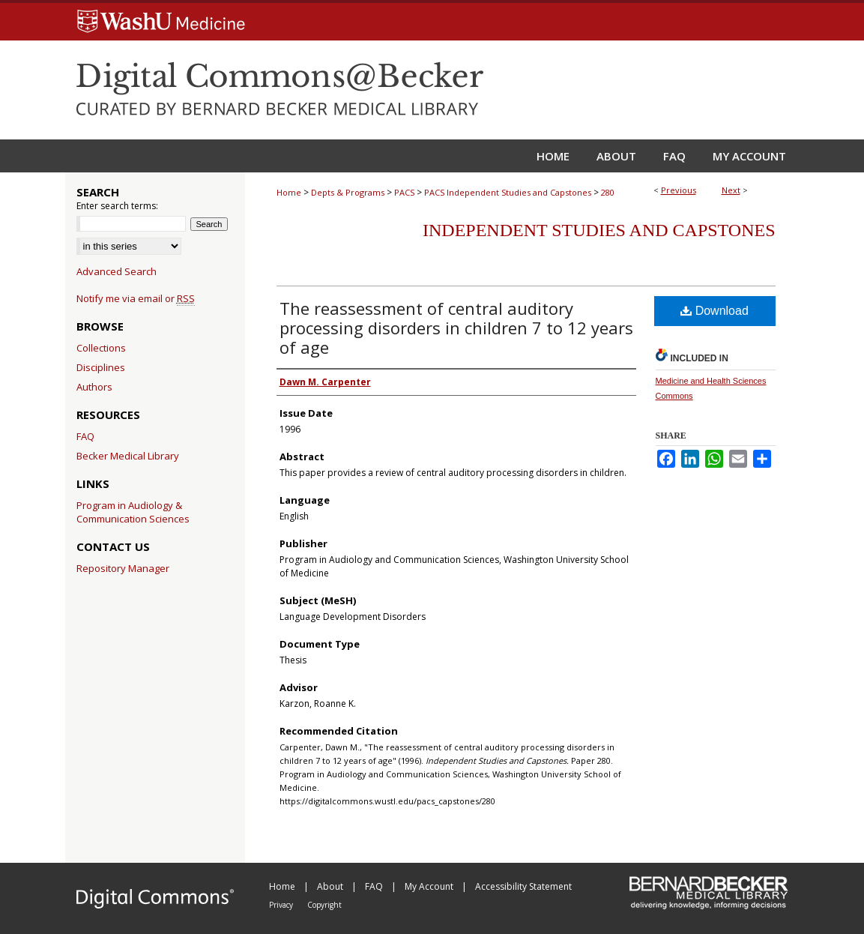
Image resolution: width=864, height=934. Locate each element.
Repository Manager (122, 568)
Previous (678, 190)
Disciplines (100, 367)
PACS (404, 192)
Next (731, 190)
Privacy (282, 905)
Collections (101, 348)
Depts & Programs (347, 192)
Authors (94, 387)
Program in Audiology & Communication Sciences (133, 511)
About (331, 886)
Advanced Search (116, 271)
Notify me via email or (135, 298)
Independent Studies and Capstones (599, 230)
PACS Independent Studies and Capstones (507, 192)
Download (714, 310)
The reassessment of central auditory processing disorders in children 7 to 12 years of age (456, 327)
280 (607, 192)
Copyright (324, 905)
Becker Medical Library (127, 456)
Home (289, 192)
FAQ (85, 436)
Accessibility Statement (523, 886)
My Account (430, 886)
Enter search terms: (117, 205)
